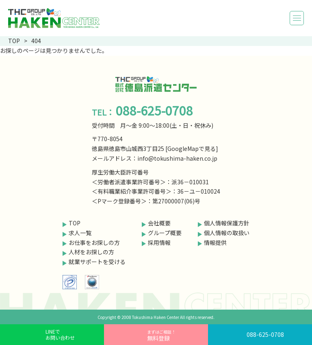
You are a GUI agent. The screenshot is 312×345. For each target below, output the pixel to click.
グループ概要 (165, 233)
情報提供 (215, 242)
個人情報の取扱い (226, 233)
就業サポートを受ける (97, 262)
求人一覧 (80, 233)
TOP (74, 223)
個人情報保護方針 (226, 223)
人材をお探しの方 (91, 252)
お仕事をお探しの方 (94, 242)
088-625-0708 (265, 334)
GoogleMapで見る (191, 148)
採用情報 (159, 242)
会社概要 (159, 223)
